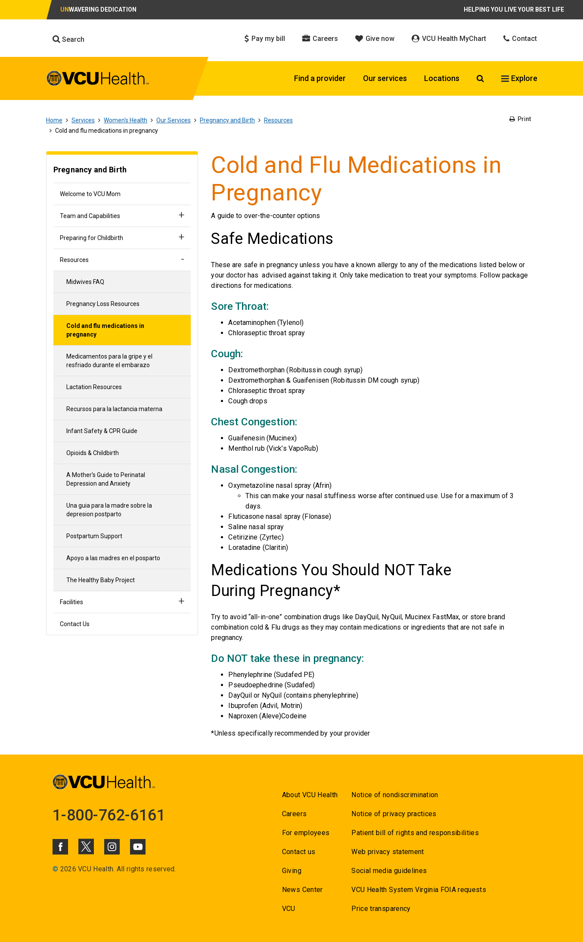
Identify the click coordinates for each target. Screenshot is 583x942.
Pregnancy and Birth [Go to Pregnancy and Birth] (227, 120)
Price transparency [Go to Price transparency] (380, 909)
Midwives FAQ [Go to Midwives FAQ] (85, 281)
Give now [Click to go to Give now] (374, 38)
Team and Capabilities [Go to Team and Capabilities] (90, 215)
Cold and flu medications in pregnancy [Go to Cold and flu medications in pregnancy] (105, 330)
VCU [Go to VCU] (288, 909)
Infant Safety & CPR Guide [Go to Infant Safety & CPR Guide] (101, 430)
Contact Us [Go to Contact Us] (75, 624)
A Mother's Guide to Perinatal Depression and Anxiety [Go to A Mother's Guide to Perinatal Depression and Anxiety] (105, 479)
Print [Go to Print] (520, 118)
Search (68, 39)
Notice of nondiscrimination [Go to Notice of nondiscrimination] (394, 795)
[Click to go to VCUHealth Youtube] (138, 847)
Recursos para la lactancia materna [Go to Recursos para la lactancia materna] (114, 408)
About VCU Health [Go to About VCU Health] (310, 795)
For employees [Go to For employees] (305, 833)
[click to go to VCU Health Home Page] (98, 79)
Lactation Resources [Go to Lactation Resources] (94, 387)
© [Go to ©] (55, 869)
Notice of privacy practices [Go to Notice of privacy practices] (393, 814)
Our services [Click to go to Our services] (385, 78)
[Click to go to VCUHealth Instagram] (112, 847)
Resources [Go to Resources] (278, 120)
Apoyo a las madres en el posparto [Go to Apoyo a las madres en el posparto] (113, 558)
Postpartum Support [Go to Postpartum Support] (94, 536)
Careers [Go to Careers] (294, 814)
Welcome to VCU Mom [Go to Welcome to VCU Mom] (90, 193)
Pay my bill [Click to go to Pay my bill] (265, 38)
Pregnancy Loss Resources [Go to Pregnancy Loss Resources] (103, 303)
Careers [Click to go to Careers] (320, 38)
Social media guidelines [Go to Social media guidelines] (389, 871)
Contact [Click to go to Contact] (520, 38)
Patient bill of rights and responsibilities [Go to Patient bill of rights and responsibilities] (415, 833)
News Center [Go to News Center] (302, 890)
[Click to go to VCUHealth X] (86, 846)
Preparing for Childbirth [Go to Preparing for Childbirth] (91, 237)
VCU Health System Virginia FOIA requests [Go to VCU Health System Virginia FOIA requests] (418, 890)
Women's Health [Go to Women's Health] (125, 120)
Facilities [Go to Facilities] (71, 602)
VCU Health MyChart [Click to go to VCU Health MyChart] (449, 38)
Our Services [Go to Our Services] (173, 120)
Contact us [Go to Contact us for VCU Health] (298, 852)
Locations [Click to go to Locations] (441, 78)
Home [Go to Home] (54, 120)
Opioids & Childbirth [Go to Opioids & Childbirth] (92, 452)
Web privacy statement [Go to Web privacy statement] (387, 852)
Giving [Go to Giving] (291, 871)
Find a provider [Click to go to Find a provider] (320, 78)
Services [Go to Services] (83, 120)
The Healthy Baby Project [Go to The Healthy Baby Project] (100, 580)
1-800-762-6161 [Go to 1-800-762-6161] (109, 815)
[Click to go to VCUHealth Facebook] (60, 847)
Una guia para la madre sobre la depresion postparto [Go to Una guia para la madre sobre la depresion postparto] (109, 510)
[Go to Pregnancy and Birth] (122, 170)
